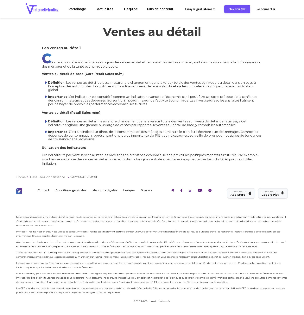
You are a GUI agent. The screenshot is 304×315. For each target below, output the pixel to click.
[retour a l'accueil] (41, 9)
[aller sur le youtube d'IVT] (200, 191)
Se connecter (265, 9)
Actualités (105, 9)
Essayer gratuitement (200, 9)
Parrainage (77, 9)
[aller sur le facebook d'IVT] (181, 191)
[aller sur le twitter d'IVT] (190, 191)
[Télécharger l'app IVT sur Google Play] (273, 193)
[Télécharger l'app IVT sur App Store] (241, 193)
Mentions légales (104, 190)
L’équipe (131, 9)
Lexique (129, 190)
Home (21, 177)
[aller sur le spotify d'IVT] (210, 191)
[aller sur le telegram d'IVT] (172, 191)
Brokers (146, 190)
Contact (43, 190)
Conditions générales (70, 190)
